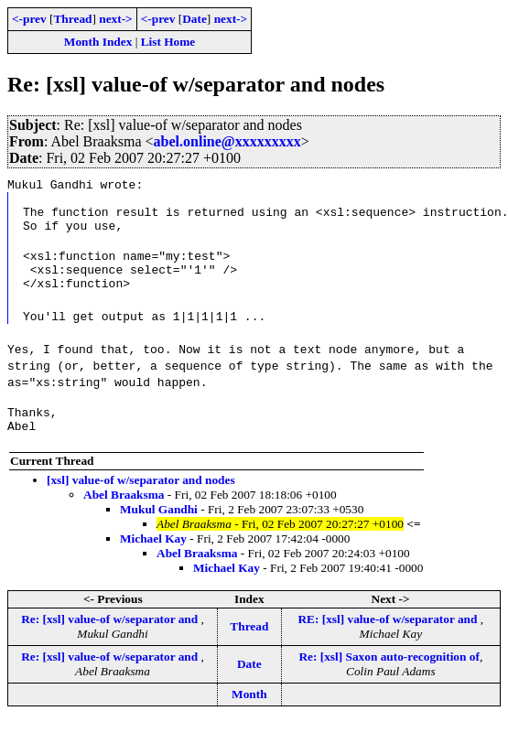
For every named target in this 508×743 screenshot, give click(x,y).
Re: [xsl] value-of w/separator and (110, 641)
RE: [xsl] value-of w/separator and (388, 641)
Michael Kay (153, 560)
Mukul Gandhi (159, 531)
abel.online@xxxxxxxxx (227, 141)
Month (249, 716)
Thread (72, 19)
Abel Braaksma (124, 516)
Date (194, 19)
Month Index (98, 41)
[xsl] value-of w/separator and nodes (141, 502)
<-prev (29, 19)
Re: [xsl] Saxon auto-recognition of (388, 678)
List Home (168, 41)
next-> (115, 19)
